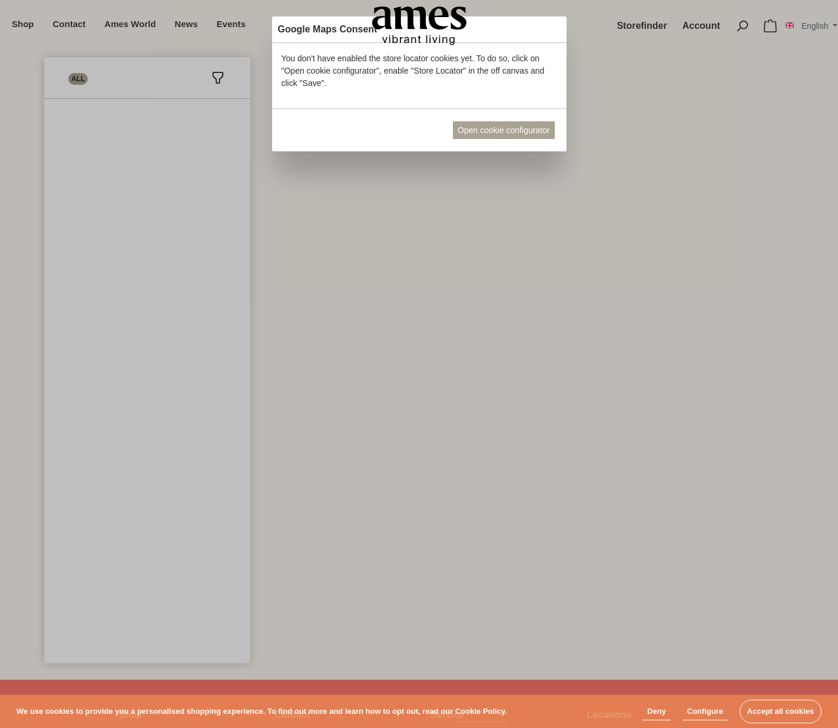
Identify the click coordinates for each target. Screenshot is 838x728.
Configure (705, 711)
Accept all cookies (780, 711)
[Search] (742, 26)
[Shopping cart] (770, 26)
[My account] (701, 26)
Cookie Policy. (481, 711)
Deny (656, 711)
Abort (424, 130)
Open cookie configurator (503, 130)
